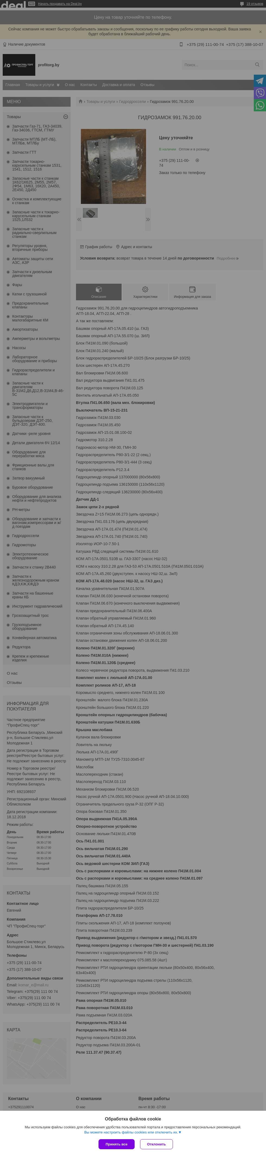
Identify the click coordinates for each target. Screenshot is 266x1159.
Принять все (117, 1144)
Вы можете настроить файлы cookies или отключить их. (131, 1132)
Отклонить (156, 1144)
